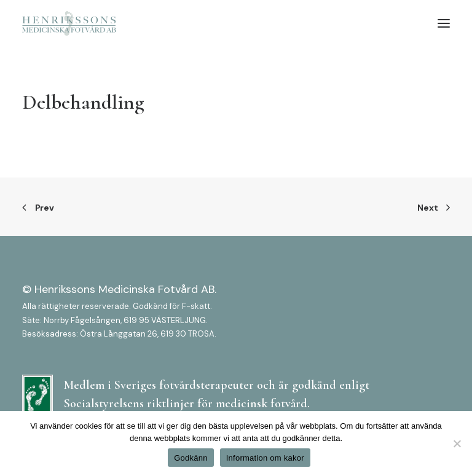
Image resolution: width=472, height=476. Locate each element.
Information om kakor (265, 457)
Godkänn (191, 457)
